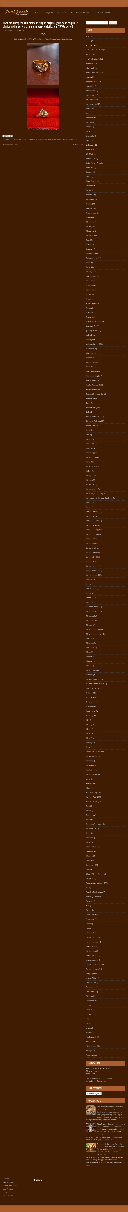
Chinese (89, 222)
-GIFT (88, 41)
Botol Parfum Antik (93, 163)
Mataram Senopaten (94, 634)
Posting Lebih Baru (10, 145)
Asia (87, 113)
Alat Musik (90, 68)
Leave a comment (70, 139)
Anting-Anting (91, 95)
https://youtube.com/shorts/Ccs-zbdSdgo (55, 39)
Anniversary (90, 90)
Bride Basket (91, 181)
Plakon (88, 788)
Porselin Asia (91, 797)
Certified (89, 208)
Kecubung (90, 453)
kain (87, 435)
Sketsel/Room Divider (94, 874)
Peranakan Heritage (93, 756)
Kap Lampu (90, 444)
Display (89, 271)
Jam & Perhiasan (51, 139)
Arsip (72, 12)
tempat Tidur (91, 978)
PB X (88, 738)
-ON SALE (90, 45)
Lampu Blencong (92, 521)
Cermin (89, 204)
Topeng (89, 1014)
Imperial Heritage (37, 139)
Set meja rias (91, 851)
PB (87, 720)
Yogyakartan (91, 1055)
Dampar (89, 249)
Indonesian (90, 398)
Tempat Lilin (91, 951)
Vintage (89, 1050)
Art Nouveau (91, 104)
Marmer (89, 625)
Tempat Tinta (91, 982)
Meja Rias (90, 643)
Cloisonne (90, 231)
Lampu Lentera (92, 552)
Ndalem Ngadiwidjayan (95, 684)
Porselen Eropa (92, 792)
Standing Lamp (92, 896)
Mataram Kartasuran (94, 629)
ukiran (88, 1028)
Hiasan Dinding (92, 376)
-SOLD (13, 139)
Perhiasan (90, 761)
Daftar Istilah (98, 12)
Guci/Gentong (91, 371)
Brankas (89, 172)
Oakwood (90, 693)
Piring (88, 783)
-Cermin (89, 36)
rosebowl (90, 838)
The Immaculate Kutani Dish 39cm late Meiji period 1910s (110, 1107)
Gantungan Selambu (94, 321)
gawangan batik (92, 330)
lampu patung (91, 575)
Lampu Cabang (92, 525)
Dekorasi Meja (91, 258)
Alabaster (90, 63)
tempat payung (92, 960)
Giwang (89, 358)
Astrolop (89, 118)
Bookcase (90, 149)
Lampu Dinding (92, 530)
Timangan (90, 1001)
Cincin (24, 139)
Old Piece (90, 697)
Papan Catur (91, 711)
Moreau (89, 661)
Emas (29, 139)
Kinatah (89, 480)
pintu (88, 779)
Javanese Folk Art (93, 421)
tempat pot (90, 973)
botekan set (90, 158)
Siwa (88, 869)
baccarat (89, 122)
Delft (88, 262)
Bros (88, 190)
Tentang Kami (48, 12)
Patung (89, 715)
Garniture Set (91, 326)
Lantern (89, 579)
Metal (88, 652)
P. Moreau (90, 706)
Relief (88, 819)
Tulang (89, 1023)
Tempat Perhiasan (93, 964)
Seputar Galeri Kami (10, 1185)
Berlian (18, 139)
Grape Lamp (91, 362)
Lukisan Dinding (92, 607)
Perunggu (90, 765)
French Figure (91, 303)
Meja (88, 638)
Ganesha (89, 317)
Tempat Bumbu (92, 937)
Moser (88, 665)
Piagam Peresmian (93, 774)
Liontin (88, 593)
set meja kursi (91, 847)
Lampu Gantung (92, 512)
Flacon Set (90, 294)
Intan (88, 403)
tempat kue (90, 946)
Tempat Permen (92, 969)
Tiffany (89, 996)
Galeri (88, 312)
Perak (88, 747)
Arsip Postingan (8, 1189)
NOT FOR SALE (92, 688)
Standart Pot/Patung (94, 892)
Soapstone (90, 878)
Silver (88, 860)
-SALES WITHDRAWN (94, 50)
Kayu (88, 448)
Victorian (89, 1041)
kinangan (89, 475)
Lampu (88, 507)
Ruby (88, 842)
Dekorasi (89, 253)
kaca (88, 430)
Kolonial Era (90, 484)
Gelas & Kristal (92, 344)
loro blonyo (90, 602)
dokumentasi (91, 276)
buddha (89, 194)
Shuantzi (89, 856)
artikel (88, 108)
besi (87, 140)
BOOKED (89, 154)
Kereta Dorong (92, 457)
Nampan (89, 674)
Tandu (88, 910)
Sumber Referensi (83, 12)
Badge (88, 127)
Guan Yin (89, 367)
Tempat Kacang (92, 942)
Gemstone (90, 349)
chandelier (90, 217)
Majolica (89, 620)
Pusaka (89, 810)
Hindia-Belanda (92, 385)
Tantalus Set (91, 915)
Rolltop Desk (91, 828)
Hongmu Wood (92, 389)
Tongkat (89, 1010)
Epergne (89, 285)
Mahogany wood (92, 611)
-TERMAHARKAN (92, 59)
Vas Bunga (90, 1037)
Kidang (89, 471)
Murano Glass (91, 670)
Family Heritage (92, 290)
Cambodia (90, 199)
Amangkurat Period (93, 72)
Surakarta (90, 901)
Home (37, 12)
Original (60, 139)
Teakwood (90, 919)
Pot (87, 806)
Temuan (89, 987)
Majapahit (90, 616)
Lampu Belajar (91, 516)
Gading (89, 308)
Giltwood (89, 353)
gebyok (89, 335)
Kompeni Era (91, 489)
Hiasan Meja (91, 380)
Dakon (88, 244)
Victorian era (91, 1046)
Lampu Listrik (91, 561)
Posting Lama (78, 145)
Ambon (89, 77)
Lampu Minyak (91, 570)
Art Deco (89, 99)
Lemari (88, 584)
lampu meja (90, 566)
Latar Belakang (8, 1182)
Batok (88, 131)
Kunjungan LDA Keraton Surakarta (99, 498)
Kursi (88, 502)
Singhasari (90, 865)
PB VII (88, 733)
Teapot (89, 924)
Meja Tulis (90, 647)
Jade (88, 412)
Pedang (89, 742)
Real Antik (90, 815)
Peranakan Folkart (93, 751)
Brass (88, 176)
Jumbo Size (90, 426)
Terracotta (90, 992)
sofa (88, 887)
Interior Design (92, 407)
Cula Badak (90, 235)
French (88, 299)
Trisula (88, 1019)
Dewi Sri (89, 267)
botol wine (90, 167)
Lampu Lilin (90, 557)
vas (87, 1032)
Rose (88, 833)
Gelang (89, 339)
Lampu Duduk (91, 534)
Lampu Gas (90, 543)
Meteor (89, 656)
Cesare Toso (91, 213)
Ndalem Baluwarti (93, 679)
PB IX (88, 724)
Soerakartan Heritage (94, 883)
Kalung (89, 439)
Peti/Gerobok (91, 770)
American (89, 86)
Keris (88, 462)
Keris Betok (90, 466)
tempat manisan (92, 955)
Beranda (6, 1179)
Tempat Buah (91, 933)
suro (88, 906)
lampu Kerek (91, 548)
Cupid (88, 240)
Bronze (89, 185)
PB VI (88, 729)
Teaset (88, 928)
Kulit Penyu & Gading (94, 493)
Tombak (89, 1005)
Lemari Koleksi (61, 12)
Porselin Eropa (92, 801)
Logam (88, 598)
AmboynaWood (92, 81)
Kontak (107, 12)
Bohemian (90, 145)
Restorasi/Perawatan (94, 824)
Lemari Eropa (91, 588)
